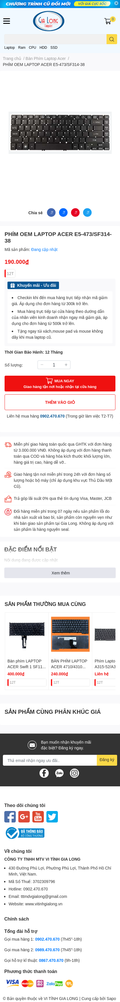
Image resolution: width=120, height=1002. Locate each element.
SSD (54, 47)
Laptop (9, 47)
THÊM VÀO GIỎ (60, 402)
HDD (43, 47)
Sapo (111, 998)
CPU (32, 47)
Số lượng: (14, 364)
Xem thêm (61, 572)
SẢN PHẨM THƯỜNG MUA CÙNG (45, 604)
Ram (21, 47)
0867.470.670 (52, 960)
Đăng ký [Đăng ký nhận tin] (107, 759)
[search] (112, 39)
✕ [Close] (116, 3)
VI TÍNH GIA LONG (61, 998)
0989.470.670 (48, 949)
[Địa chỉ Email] (60, 760)
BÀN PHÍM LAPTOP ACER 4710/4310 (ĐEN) (69, 666)
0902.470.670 (52, 416)
